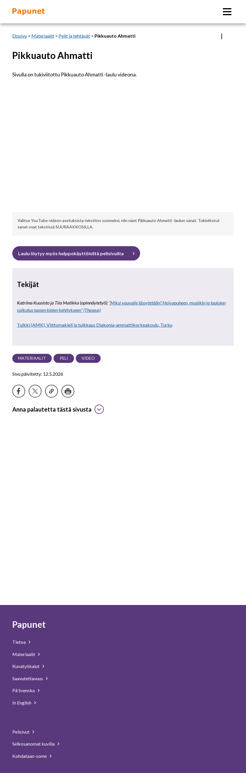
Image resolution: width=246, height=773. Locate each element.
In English (21, 702)
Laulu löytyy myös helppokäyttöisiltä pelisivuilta (71, 253)
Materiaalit (42, 36)
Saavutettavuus (27, 678)
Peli (64, 358)
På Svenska (23, 690)
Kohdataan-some (29, 756)
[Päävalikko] (227, 12)
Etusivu (19, 36)
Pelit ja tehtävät (74, 36)
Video (88, 358)
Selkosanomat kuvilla (33, 743)
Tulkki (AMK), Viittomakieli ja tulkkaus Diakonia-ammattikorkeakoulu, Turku (94, 325)
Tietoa (19, 642)
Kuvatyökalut (25, 666)
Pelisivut (21, 731)
